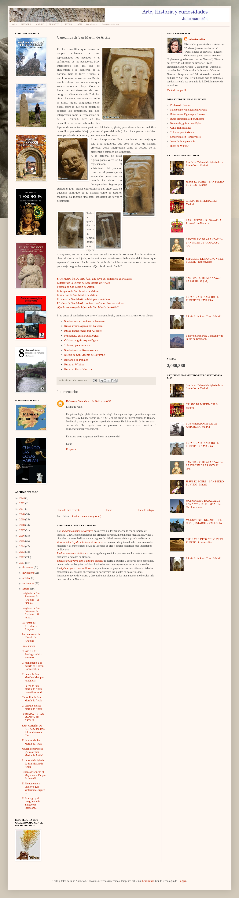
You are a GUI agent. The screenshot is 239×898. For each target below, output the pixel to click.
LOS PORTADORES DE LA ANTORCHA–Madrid (201, 425)
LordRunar (148, 881)
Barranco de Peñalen (76, 359)
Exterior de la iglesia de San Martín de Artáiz (83, 282)
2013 (22, 551)
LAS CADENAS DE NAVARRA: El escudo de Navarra (204, 222)
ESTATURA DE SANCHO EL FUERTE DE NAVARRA (202, 299)
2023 (22, 498)
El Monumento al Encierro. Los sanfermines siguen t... (33, 788)
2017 (22, 530)
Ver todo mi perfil (176, 90)
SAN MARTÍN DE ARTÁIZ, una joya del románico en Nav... (33, 730)
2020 (22, 514)
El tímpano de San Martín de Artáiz (77, 290)
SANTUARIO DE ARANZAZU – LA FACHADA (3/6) (204, 280)
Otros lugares (91, 24)
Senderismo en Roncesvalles (81, 350)
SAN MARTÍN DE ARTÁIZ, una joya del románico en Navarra (94, 278)
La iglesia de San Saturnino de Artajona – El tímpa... (31, 598)
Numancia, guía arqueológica (81, 335)
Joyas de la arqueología (182, 141)
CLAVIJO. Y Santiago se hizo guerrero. (32, 654)
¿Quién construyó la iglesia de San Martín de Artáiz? (88, 307)
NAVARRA (26, 24)
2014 (22, 546)
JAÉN (79, 24)
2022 (22, 503)
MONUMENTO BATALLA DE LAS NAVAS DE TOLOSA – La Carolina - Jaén (203, 504)
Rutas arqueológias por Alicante (83, 330)
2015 (22, 541)
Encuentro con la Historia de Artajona (31, 637)
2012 (22, 557)
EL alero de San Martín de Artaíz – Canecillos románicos (90, 303)
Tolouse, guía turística (77, 345)
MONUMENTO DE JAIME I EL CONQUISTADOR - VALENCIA (204, 522)
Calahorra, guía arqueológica (81, 340)
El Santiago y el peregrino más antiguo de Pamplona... (31, 803)
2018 (22, 525)
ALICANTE (54, 24)
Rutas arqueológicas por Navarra (83, 325)
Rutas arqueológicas (110, 24)
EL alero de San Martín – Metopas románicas (83, 299)
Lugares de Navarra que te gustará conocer (80, 560)
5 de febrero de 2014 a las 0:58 (94, 401)
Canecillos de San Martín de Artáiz (32, 699)
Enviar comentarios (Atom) (86, 516)
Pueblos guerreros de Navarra (73, 553)
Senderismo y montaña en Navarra (84, 321)
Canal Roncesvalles (180, 127)
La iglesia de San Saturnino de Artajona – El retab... (31, 613)
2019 (22, 519)
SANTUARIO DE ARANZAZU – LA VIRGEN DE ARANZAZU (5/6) (204, 242)
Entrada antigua (146, 510)
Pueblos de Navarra (180, 105)
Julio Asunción (196, 39)
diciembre (28, 567)
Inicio (109, 510)
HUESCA (68, 24)
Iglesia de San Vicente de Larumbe (84, 354)
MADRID (40, 24)
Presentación (28, 646)
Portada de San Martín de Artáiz (75, 286)
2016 (22, 535)
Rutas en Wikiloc (74, 364)
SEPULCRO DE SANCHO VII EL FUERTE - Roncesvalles (204, 260)
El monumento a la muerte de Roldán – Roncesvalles (34, 666)
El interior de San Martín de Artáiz (77, 294)
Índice (14, 24)
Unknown (71, 401)
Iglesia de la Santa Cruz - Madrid (203, 316)
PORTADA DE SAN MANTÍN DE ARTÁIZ (33, 717)
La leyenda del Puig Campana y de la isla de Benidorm (204, 337)
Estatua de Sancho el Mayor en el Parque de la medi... (34, 775)
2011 (22, 562)
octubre (26, 578)
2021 (22, 508)
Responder (71, 449)
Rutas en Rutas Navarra (78, 369)
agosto (26, 588)
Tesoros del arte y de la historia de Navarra (80, 542)
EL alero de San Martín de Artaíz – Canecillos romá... (33, 689)
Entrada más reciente (69, 510)
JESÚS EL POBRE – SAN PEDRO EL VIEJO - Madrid (205, 183)
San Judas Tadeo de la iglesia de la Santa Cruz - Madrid (204, 164)
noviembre (28, 572)
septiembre (28, 583)
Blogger (182, 881)
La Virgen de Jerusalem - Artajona (29, 626)
